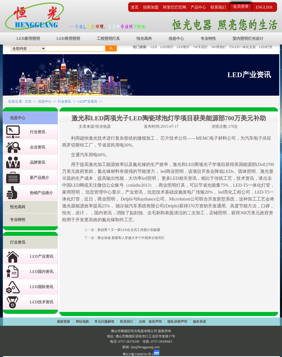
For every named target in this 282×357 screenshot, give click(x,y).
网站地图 (82, 322)
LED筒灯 (166, 47)
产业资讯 (134, 192)
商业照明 (106, 199)
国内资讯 (103, 212)
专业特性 (208, 39)
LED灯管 (265, 47)
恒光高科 (144, 39)
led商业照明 (171, 171)
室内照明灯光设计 (248, 39)
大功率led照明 (142, 178)
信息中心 (176, 39)
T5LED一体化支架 (242, 47)
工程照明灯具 (108, 39)
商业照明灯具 (172, 185)
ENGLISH (264, 7)
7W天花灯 (200, 47)
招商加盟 (151, 7)
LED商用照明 (68, 39)
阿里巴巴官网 (174, 7)
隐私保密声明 (177, 322)
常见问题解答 (104, 322)
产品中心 (198, 7)
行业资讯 (64, 101)
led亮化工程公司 (233, 192)
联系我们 (218, 7)
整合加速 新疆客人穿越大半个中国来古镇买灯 (131, 238)
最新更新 (63, 322)
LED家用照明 (28, 39)
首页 (135, 7)
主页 (28, 101)
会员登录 (241, 6)
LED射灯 (183, 47)
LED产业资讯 (87, 101)
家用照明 (71, 192)
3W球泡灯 (218, 47)
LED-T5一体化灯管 (251, 185)
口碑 (265, 206)
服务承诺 (199, 322)
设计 (79, 212)
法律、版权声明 (150, 322)
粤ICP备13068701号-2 (138, 354)
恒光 (66, 212)
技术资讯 (245, 178)
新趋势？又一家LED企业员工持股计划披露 (128, 230)
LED (154, 47)
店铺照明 (218, 212)
